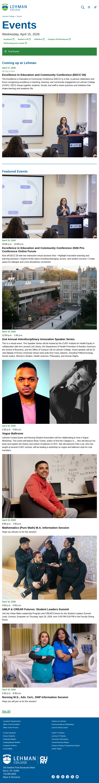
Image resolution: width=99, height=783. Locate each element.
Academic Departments (12, 721)
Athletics (39, 39)
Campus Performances (59, 39)
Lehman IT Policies (59, 736)
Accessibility (7, 749)
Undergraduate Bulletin (11, 742)
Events (19, 16)
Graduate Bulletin (9, 739)
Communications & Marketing (63, 724)
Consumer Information (60, 739)
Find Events (12, 51)
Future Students (9, 736)
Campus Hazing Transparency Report (66, 746)
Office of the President (11, 724)
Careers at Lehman (59, 721)
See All (6, 711)
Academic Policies (10, 746)
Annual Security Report (60, 742)
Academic (8, 39)
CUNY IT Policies (58, 733)
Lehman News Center (60, 728)
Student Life (24, 39)
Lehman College (8, 16)
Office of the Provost (10, 728)
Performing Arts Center (15, 43)
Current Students (9, 733)
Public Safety (56, 749)
